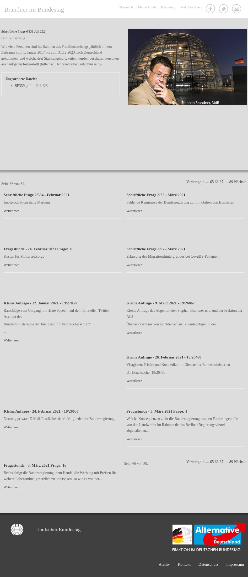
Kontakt (237, 9)
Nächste (240, 182)
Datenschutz (208, 564)
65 (212, 182)
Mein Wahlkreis (191, 7)
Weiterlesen (11, 211)
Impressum (235, 564)
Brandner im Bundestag (34, 9)
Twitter (224, 9)
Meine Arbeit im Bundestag (156, 7)
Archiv (164, 564)
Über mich (125, 7)
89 (231, 182)
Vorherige (193, 182)
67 (221, 182)
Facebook (211, 9)
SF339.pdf (23, 86)
